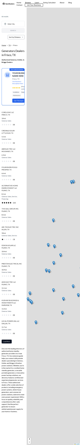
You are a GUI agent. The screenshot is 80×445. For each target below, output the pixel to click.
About (62, 3)
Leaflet (76, 444)
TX (9, 45)
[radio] (2, 125)
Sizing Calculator (49, 3)
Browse (28, 3)
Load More (6, 341)
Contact (19, 5)
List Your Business (34, 5)
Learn (37, 3)
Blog (70, 3)
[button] (53, 220)
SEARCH (13, 30)
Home (19, 3)
